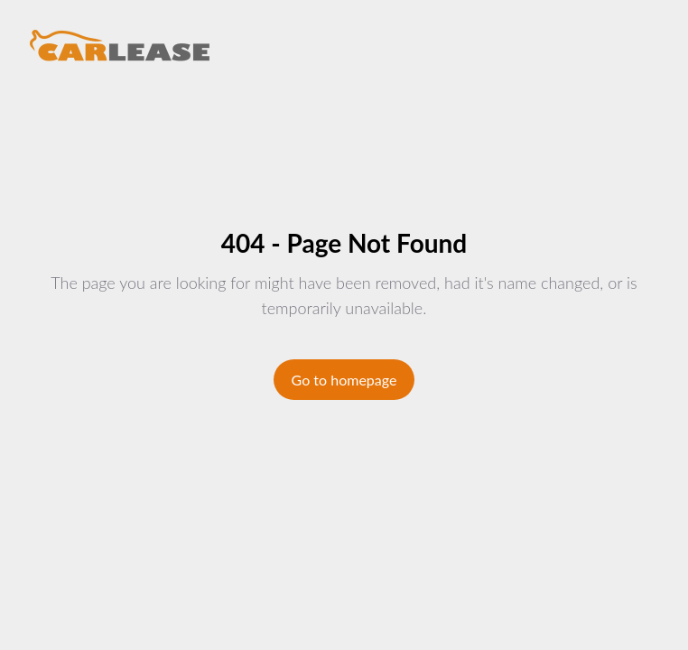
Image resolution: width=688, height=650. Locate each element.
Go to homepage (344, 379)
